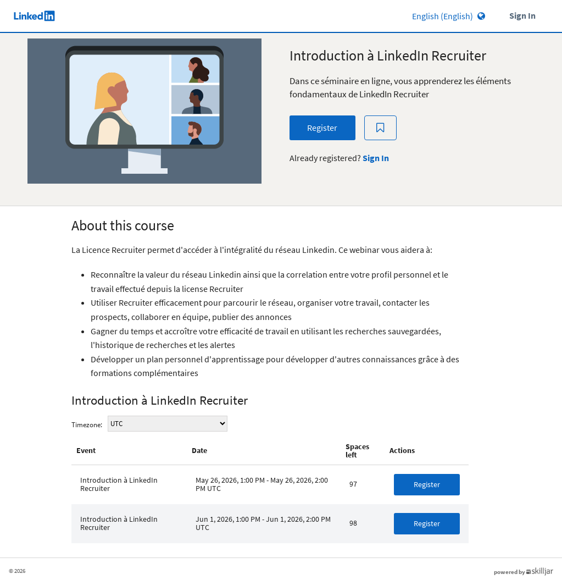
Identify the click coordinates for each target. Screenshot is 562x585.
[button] (427, 484)
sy (167, 424)
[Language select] (417, 15)
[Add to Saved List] (380, 127)
